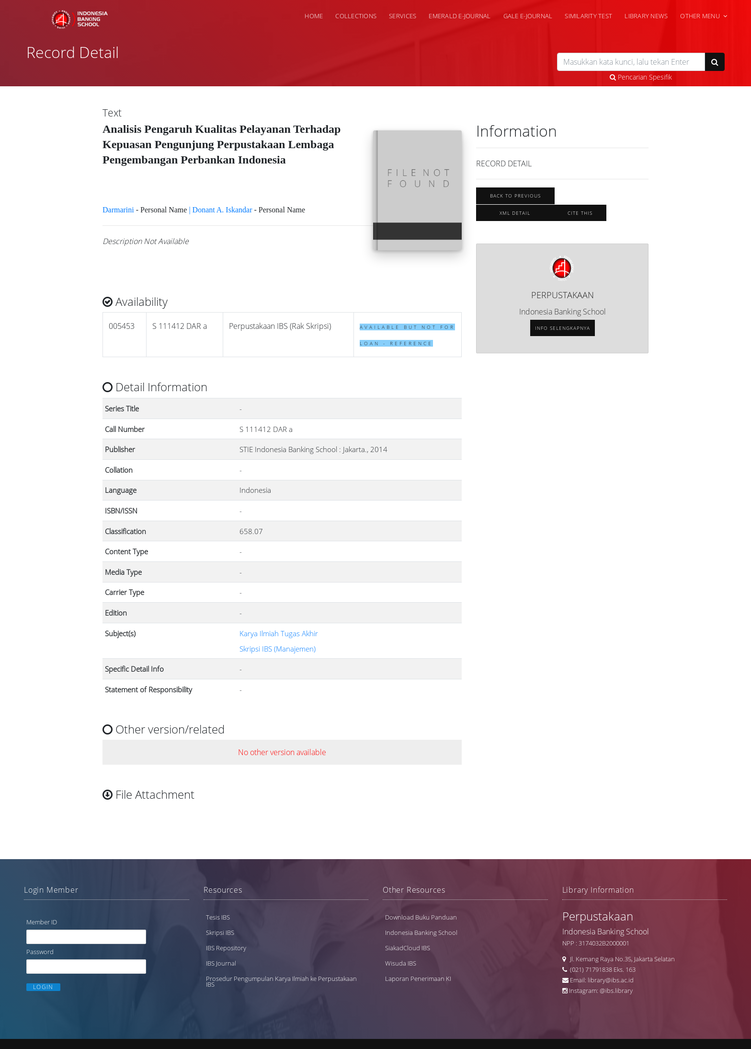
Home (314, 16)
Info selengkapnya (562, 328)
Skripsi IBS (220, 932)
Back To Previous (515, 195)
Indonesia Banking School (421, 932)
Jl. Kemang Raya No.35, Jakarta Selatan (620, 959)
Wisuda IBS (400, 963)
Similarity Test (588, 16)
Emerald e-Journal (459, 16)
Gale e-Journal (528, 16)
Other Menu (700, 16)
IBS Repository (226, 948)
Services (402, 16)
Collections (355, 16)
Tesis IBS (218, 917)
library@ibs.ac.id (611, 980)
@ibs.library (616, 990)
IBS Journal (221, 963)
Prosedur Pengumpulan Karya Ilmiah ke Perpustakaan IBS (281, 981)
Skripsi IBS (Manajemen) (277, 648)
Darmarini (118, 210)
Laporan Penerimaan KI (418, 978)
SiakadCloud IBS (407, 948)
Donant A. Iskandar (222, 210)
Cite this (580, 213)
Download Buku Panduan (421, 917)
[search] (631, 62)
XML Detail (515, 213)
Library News (646, 16)
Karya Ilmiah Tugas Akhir (278, 633)
